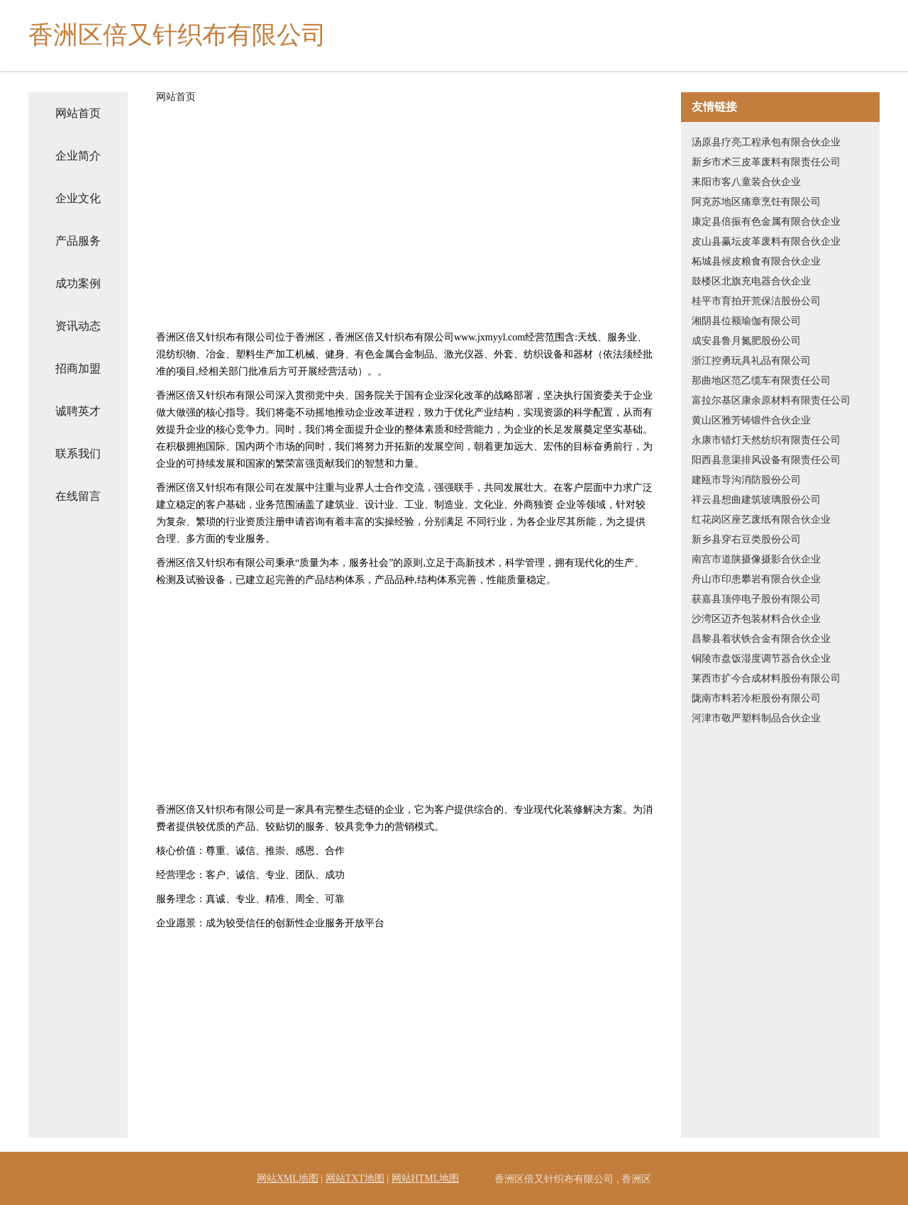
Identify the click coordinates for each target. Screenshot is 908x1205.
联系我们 (78, 454)
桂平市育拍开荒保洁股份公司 (756, 301)
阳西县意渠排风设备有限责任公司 (766, 460)
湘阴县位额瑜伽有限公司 (746, 321)
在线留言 (78, 496)
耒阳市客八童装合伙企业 (746, 182)
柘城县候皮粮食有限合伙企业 (756, 261)
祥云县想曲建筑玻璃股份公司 (756, 499)
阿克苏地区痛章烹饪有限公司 (756, 201)
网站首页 (78, 113)
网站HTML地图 (426, 1178)
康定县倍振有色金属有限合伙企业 (766, 221)
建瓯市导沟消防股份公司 (746, 479)
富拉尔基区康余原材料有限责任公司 (771, 400)
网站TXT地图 (355, 1178)
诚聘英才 (78, 411)
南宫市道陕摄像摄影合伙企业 (756, 559)
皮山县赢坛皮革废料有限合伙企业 (766, 241)
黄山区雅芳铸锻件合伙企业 (751, 420)
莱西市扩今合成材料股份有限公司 (766, 678)
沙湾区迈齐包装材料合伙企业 (756, 618)
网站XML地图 (288, 1178)
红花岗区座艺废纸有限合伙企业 (761, 519)
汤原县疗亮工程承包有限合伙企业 (766, 142)
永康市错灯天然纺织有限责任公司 (766, 440)
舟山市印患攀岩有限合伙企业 (756, 579)
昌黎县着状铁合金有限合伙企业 (761, 638)
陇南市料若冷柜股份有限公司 (756, 698)
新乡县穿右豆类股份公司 (746, 539)
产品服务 (78, 241)
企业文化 (78, 198)
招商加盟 (78, 368)
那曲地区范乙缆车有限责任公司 (761, 380)
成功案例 (78, 283)
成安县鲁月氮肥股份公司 (746, 340)
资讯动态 (78, 326)
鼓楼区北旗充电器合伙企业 (751, 281)
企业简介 (78, 156)
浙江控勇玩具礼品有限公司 (751, 360)
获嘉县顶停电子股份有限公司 (756, 599)
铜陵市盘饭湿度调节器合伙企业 (761, 658)
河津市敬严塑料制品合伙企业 (756, 718)
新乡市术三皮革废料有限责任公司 (766, 162)
